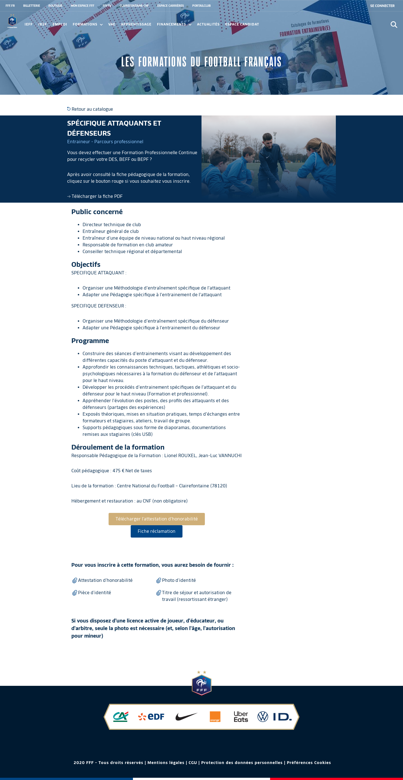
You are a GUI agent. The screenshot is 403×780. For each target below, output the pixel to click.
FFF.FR (10, 5)
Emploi (60, 24)
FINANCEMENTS (174, 24)
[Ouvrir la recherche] (393, 24)
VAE (111, 24)
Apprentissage (136, 24)
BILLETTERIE (31, 5)
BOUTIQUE (55, 5)
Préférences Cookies (309, 762)
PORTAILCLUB (201, 5)
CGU (193, 762)
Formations (88, 24)
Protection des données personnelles (242, 762)
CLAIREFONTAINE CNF (134, 5)
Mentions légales (165, 762)
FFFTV (107, 5)
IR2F (42, 24)
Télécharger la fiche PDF (95, 196)
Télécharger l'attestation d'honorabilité (157, 519)
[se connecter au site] (382, 5)
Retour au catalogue (90, 109)
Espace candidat (242, 24)
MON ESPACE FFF (82, 5)
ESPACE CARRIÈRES (170, 5)
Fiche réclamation (156, 531)
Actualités (208, 24)
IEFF (29, 24)
